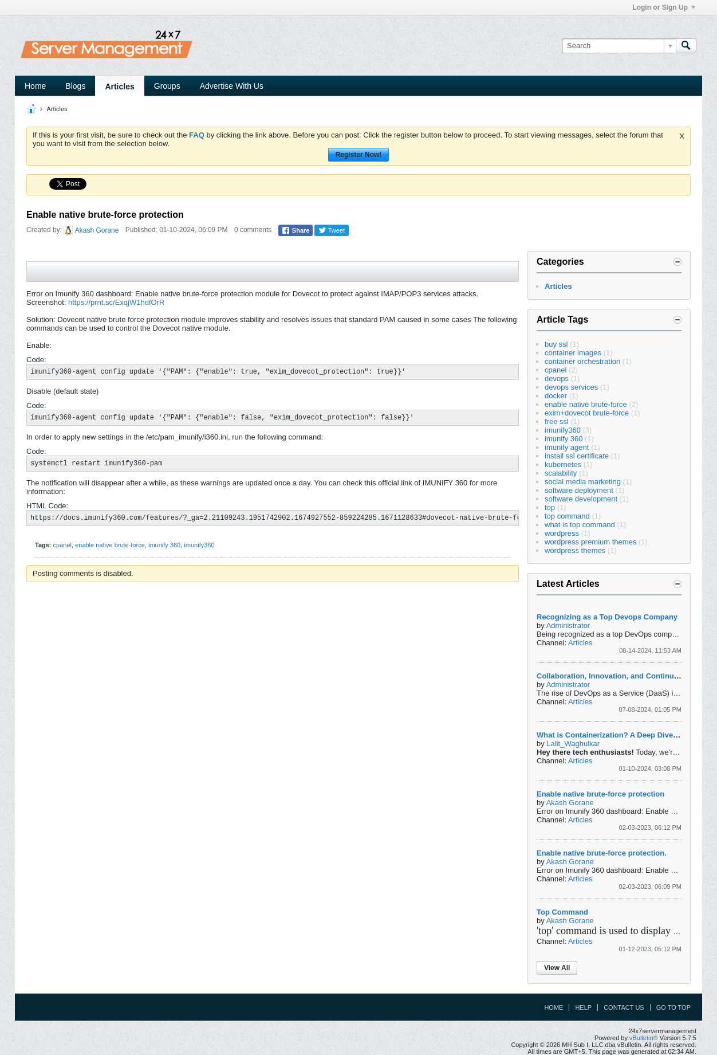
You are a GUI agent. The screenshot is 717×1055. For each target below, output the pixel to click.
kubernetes (563, 464)
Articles (119, 86)
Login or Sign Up (663, 7)
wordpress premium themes (590, 542)
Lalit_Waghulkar (573, 743)
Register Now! (359, 155)
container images (573, 352)
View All (557, 968)
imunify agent (567, 447)
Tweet (331, 230)
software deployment (579, 490)
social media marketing (583, 481)
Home (35, 86)
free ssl (557, 421)
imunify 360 (164, 545)
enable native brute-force (110, 545)
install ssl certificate (577, 456)
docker (556, 395)
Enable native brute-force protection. (602, 853)
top (550, 507)
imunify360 (199, 545)
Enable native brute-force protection (600, 794)
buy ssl (556, 344)
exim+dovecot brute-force (587, 413)
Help (583, 1007)
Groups (167, 86)
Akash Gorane (97, 230)
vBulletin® (643, 1037)
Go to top (673, 1007)
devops (557, 378)
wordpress (562, 533)
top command (567, 516)
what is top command (580, 524)
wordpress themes (575, 550)
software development (581, 499)
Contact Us (624, 1007)
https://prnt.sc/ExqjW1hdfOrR (116, 302)
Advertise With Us (231, 86)
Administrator (568, 625)
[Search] (619, 45)
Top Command (562, 912)
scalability (561, 473)
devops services (571, 387)
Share (295, 230)
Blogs (75, 86)
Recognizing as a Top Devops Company (607, 617)
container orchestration (582, 361)
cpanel (62, 545)
